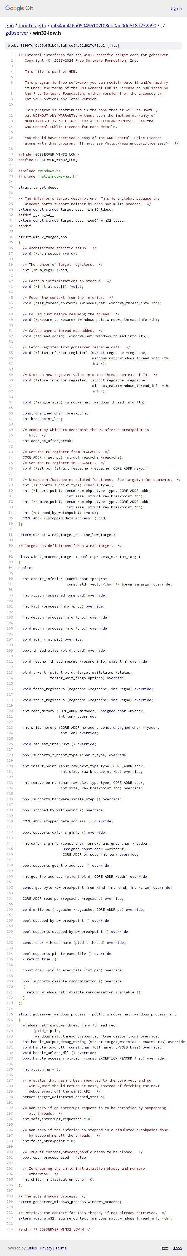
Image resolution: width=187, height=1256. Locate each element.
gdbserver (16, 33)
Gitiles (32, 1248)
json (177, 1248)
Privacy (46, 1248)
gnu (9, 25)
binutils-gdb (32, 25)
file (113, 45)
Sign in (176, 8)
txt (165, 1248)
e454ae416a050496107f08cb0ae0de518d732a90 (103, 25)
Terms (60, 1248)
